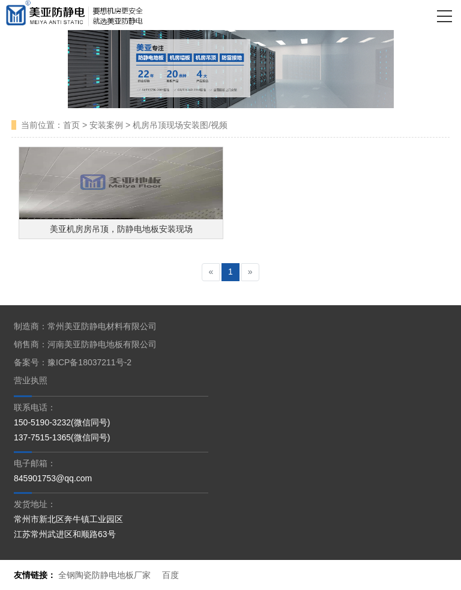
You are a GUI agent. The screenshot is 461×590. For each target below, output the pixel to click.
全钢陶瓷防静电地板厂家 (104, 575)
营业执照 (30, 380)
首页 (71, 125)
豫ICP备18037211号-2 (89, 362)
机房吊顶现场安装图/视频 (180, 125)
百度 (170, 575)
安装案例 (106, 125)
